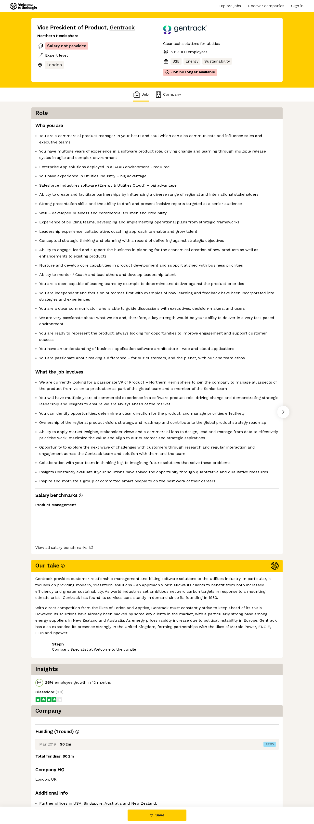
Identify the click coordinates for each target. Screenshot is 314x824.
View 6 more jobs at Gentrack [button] (100, 786)
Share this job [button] (50, 786)
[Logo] (23, 6)
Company (168, 94)
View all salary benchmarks (61, 767)
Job (141, 94)
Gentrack (122, 27)
